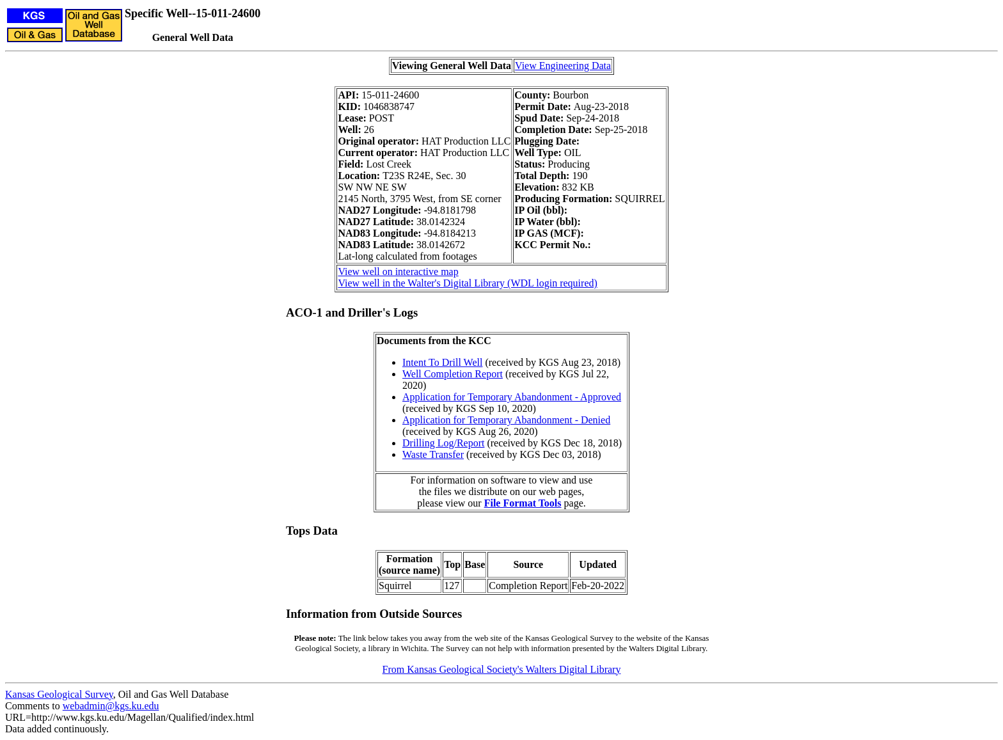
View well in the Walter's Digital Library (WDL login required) (467, 283)
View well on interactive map (398, 271)
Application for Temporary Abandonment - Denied (506, 419)
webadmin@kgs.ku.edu (111, 705)
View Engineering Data (563, 65)
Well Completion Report (452, 373)
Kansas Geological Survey (59, 694)
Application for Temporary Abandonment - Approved (511, 396)
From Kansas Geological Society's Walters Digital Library (502, 669)
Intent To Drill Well (442, 362)
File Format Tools (523, 503)
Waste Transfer (433, 454)
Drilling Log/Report (443, 442)
